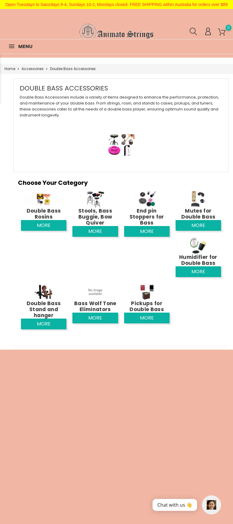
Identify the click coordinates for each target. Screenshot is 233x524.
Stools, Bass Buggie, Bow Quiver (95, 216)
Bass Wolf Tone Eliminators (95, 306)
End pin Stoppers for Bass (147, 216)
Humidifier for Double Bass (198, 260)
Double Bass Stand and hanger (44, 309)
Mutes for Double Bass (198, 213)
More (44, 225)
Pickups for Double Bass (147, 306)
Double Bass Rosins (44, 213)
